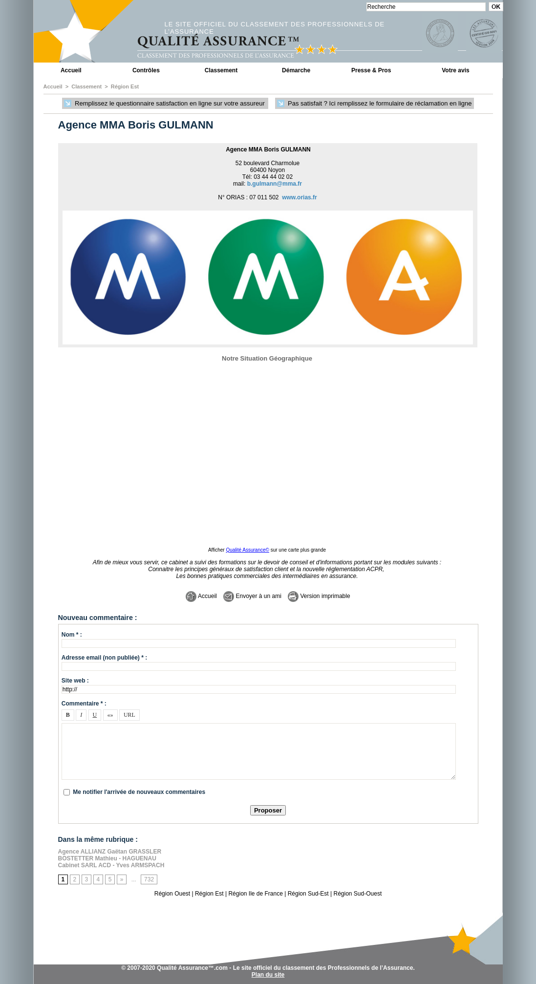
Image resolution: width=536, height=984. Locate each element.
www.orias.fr (299, 197)
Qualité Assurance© (247, 550)
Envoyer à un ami (252, 596)
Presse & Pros (371, 70)
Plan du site (268, 974)
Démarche (296, 70)
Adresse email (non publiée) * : (104, 657)
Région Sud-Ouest (358, 893)
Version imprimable (319, 596)
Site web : (75, 680)
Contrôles (146, 70)
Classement (221, 70)
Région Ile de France (255, 893)
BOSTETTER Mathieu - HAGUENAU (107, 858)
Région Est (125, 86)
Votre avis (455, 70)
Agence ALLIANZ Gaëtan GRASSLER (110, 851)
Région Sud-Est (308, 893)
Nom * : (72, 634)
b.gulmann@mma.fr (274, 183)
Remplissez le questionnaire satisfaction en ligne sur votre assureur (165, 104)
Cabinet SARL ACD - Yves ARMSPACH (111, 865)
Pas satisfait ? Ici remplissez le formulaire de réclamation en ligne (374, 104)
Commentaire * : (84, 703)
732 (149, 879)
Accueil (71, 70)
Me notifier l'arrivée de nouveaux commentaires (139, 792)
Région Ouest (172, 893)
